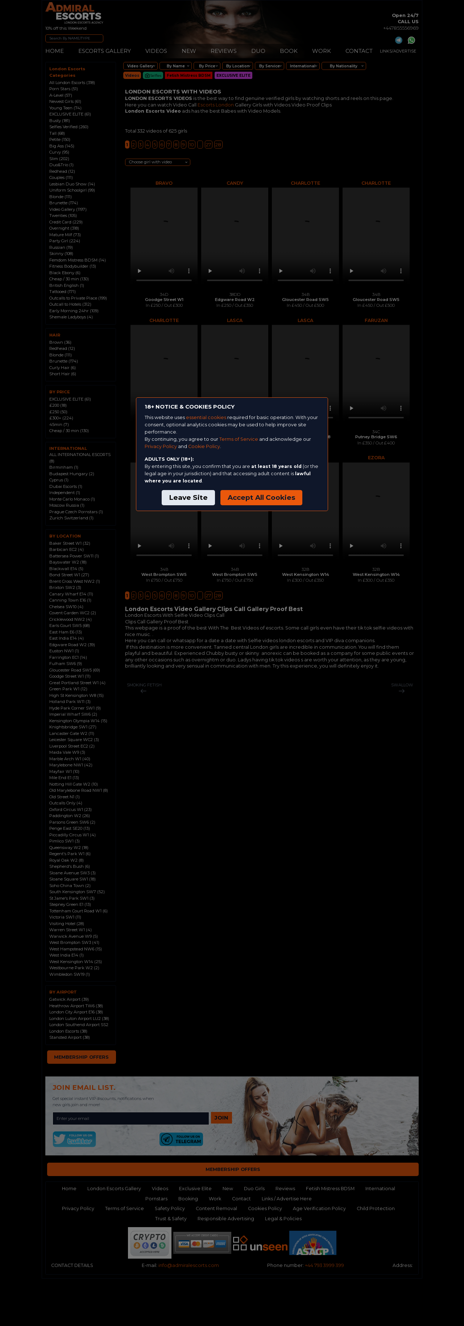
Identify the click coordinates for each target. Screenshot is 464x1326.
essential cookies (206, 417)
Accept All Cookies (261, 497)
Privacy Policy (161, 446)
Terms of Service (238, 439)
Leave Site (188, 497)
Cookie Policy (204, 446)
